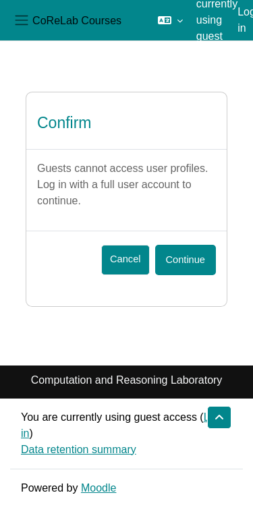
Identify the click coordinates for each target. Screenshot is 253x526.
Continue (185, 259)
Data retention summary (78, 449)
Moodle (98, 488)
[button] (170, 20)
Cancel (125, 259)
